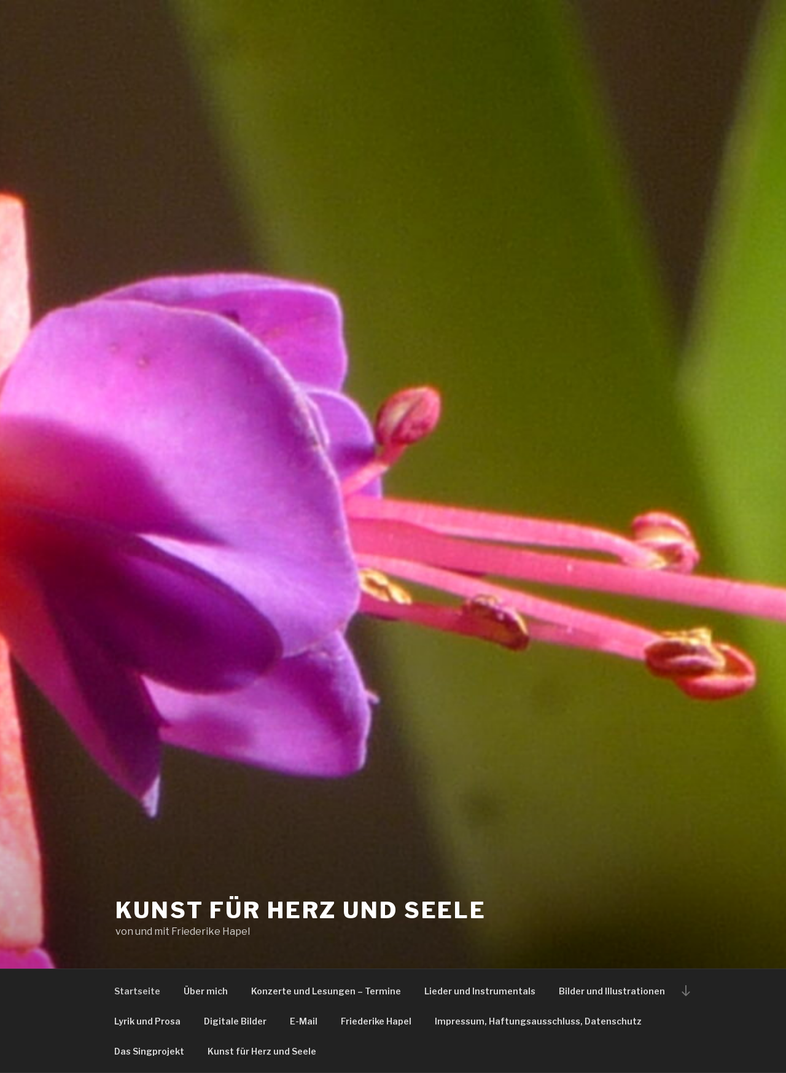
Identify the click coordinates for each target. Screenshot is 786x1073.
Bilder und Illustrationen (612, 991)
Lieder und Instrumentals (479, 991)
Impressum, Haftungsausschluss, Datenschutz (538, 1021)
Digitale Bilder (235, 1021)
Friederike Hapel (376, 1021)
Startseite (137, 991)
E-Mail (303, 1021)
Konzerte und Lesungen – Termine (326, 991)
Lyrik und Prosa (147, 1021)
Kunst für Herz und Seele (300, 910)
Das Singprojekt (149, 1051)
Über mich (206, 991)
